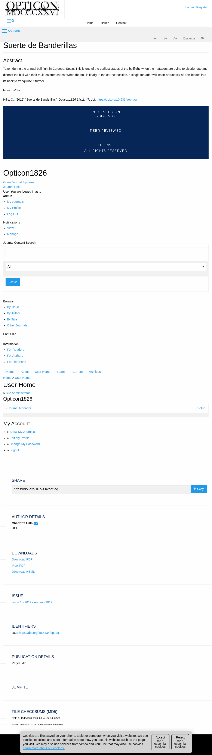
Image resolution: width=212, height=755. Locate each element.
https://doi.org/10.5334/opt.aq (117, 99)
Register (202, 7)
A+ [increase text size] (175, 38)
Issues (105, 23)
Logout (14, 450)
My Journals (15, 201)
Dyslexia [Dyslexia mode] (189, 38)
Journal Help (12, 187)
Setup (201, 408)
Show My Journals (22, 431)
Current (78, 371)
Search (62, 371)
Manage (12, 234)
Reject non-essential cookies (180, 742)
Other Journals (17, 325)
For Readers (15, 349)
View (10, 228)
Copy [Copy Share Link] (199, 489)
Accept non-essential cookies (160, 742)
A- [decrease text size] (165, 38)
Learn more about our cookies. (44, 748)
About (25, 371)
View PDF (18, 565)
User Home (42, 371)
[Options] (4, 31)
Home (89, 23)
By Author (13, 313)
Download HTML (23, 571)
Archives (95, 371)
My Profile (14, 208)
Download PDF (22, 559)
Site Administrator (18, 393)
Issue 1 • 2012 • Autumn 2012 (32, 602)
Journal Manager (19, 408)
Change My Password (25, 444)
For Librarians (16, 362)
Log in (189, 7)
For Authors (15, 355)
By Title (12, 319)
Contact (121, 23)
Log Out (12, 214)
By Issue (13, 307)
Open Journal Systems (18, 182)
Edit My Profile (20, 438)
